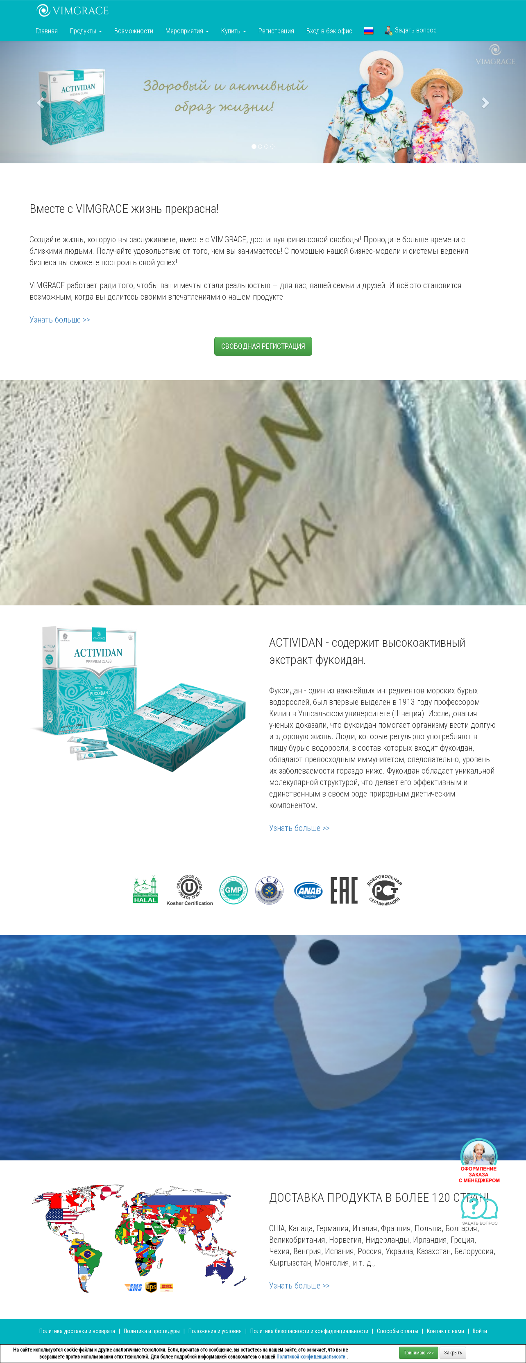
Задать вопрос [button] (410, 31)
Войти (480, 1331)
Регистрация (276, 31)
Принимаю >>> (419, 1353)
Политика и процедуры (152, 1331)
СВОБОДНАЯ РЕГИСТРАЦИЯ (263, 346)
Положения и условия (215, 1331)
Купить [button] (233, 31)
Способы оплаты (397, 1331)
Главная (47, 31)
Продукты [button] (86, 31)
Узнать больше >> (59, 320)
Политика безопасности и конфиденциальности (309, 1331)
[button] (368, 30)
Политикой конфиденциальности (312, 1357)
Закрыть (453, 1353)
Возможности (133, 31)
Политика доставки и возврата (77, 1331)
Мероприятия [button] (187, 31)
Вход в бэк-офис (329, 31)
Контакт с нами (445, 1331)
